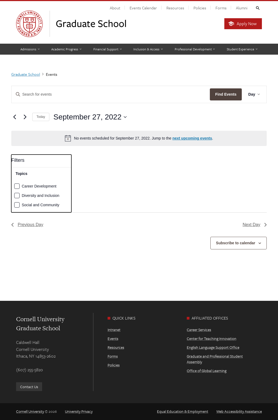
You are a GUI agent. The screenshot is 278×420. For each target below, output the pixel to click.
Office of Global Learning (206, 370)
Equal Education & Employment (182, 411)
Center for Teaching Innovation (211, 338)
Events (113, 338)
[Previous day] (14, 117)
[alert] (139, 138)
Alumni (241, 8)
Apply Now (247, 23)
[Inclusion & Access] (148, 49)
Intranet (114, 329)
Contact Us (29, 386)
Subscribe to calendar (235, 243)
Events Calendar (143, 8)
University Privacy (79, 411)
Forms (220, 8)
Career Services (199, 329)
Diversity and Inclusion (40, 195)
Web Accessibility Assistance (239, 411)
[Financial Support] (107, 49)
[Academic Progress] (66, 49)
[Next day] (25, 117)
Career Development (39, 186)
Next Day (255, 224)
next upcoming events (192, 138)
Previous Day (27, 224)
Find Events (225, 94)
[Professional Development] (194, 49)
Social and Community (40, 205)
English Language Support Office (213, 347)
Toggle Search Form (257, 7)
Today (40, 117)
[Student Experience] (242, 49)
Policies (199, 8)
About (115, 8)
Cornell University (30, 411)
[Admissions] (30, 49)
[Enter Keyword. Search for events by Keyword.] (111, 94)
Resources (175, 8)
